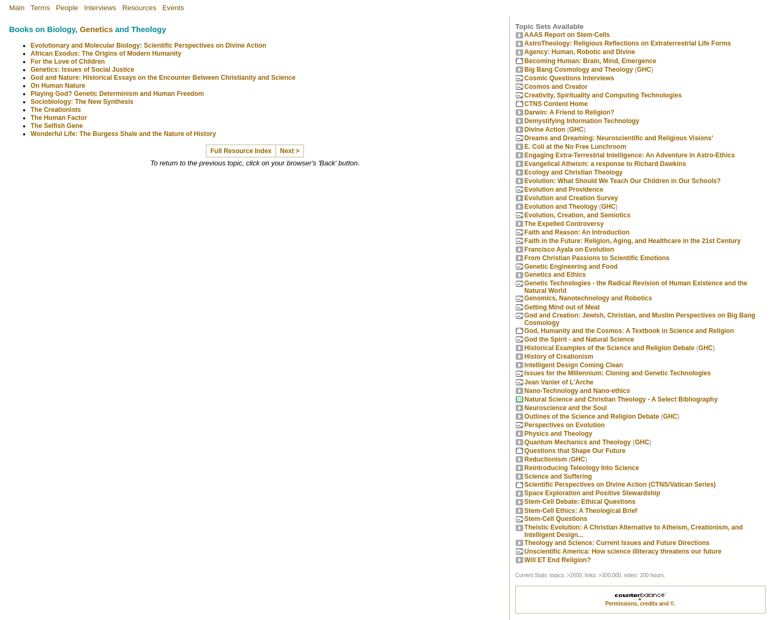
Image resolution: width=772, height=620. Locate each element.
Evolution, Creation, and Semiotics (577, 215)
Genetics (96, 29)
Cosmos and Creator (556, 86)
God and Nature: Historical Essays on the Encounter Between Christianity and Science (163, 77)
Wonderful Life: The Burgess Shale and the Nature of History (123, 134)
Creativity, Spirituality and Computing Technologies (603, 95)
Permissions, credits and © (639, 604)
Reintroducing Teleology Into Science (581, 468)
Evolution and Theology (560, 206)
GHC (644, 69)
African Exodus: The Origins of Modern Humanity (106, 53)
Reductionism (545, 459)
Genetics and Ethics (555, 274)
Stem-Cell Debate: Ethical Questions (579, 501)
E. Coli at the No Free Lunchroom (575, 146)
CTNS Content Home (556, 104)
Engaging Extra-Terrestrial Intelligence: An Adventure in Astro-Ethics (629, 155)
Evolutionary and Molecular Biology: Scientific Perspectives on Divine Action (148, 45)
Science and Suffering (558, 476)
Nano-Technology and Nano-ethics (577, 391)
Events (173, 8)
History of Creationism (558, 356)
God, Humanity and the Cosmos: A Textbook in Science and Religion (629, 331)
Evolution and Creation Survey (571, 198)
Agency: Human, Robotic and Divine (579, 52)
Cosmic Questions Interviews (569, 78)
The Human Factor (59, 118)
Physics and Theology (558, 433)
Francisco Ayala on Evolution (569, 249)
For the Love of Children (68, 61)
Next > (289, 151)
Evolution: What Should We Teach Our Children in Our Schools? (622, 181)
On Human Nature (58, 85)
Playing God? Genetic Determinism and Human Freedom (117, 93)
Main (17, 8)
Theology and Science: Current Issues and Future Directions (616, 543)
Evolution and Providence (563, 189)
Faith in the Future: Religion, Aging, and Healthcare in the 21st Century (632, 241)
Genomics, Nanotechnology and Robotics (588, 298)
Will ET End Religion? (557, 560)
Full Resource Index (241, 151)
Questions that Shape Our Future (575, 451)
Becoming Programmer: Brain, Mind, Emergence (590, 61)
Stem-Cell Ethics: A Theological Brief (580, 511)
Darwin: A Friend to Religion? (569, 112)
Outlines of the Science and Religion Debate (591, 416)
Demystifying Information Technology (581, 121)
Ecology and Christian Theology (573, 172)
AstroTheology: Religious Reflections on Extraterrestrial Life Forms (627, 43)
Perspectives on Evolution (564, 425)
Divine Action (544, 129)
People (67, 8)
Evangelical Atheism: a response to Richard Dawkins (605, 164)
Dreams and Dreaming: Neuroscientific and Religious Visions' (618, 138)
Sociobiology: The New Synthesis (82, 101)
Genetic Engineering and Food (571, 266)
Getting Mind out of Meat (562, 307)
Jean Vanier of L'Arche (558, 382)
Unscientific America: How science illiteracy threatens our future (623, 551)
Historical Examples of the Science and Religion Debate (609, 348)
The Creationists (56, 110)
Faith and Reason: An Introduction (576, 232)
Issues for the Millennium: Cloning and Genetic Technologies (617, 373)
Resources (139, 8)
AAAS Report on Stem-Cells (567, 35)
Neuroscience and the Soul (565, 408)
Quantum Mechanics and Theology (577, 442)
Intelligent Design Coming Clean (573, 365)
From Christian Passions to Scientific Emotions (597, 258)
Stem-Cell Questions (555, 519)
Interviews (100, 8)
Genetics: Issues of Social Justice (82, 69)
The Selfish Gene (57, 126)
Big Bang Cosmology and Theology (578, 69)
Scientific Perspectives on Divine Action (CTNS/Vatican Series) (620, 484)
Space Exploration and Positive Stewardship (592, 493)
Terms (40, 8)
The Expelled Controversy (564, 224)
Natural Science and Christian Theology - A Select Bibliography (621, 399)
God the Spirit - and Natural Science (579, 339)
